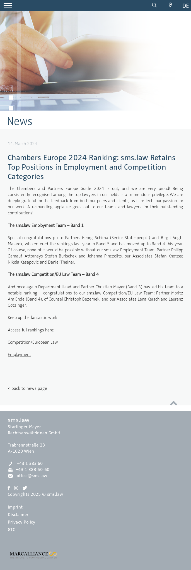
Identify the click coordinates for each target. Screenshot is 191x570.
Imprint (15, 507)
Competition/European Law (33, 342)
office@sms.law (27, 476)
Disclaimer (18, 514)
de (185, 5)
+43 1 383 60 (25, 463)
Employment (19, 354)
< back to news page (27, 388)
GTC (11, 529)
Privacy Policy (21, 522)
